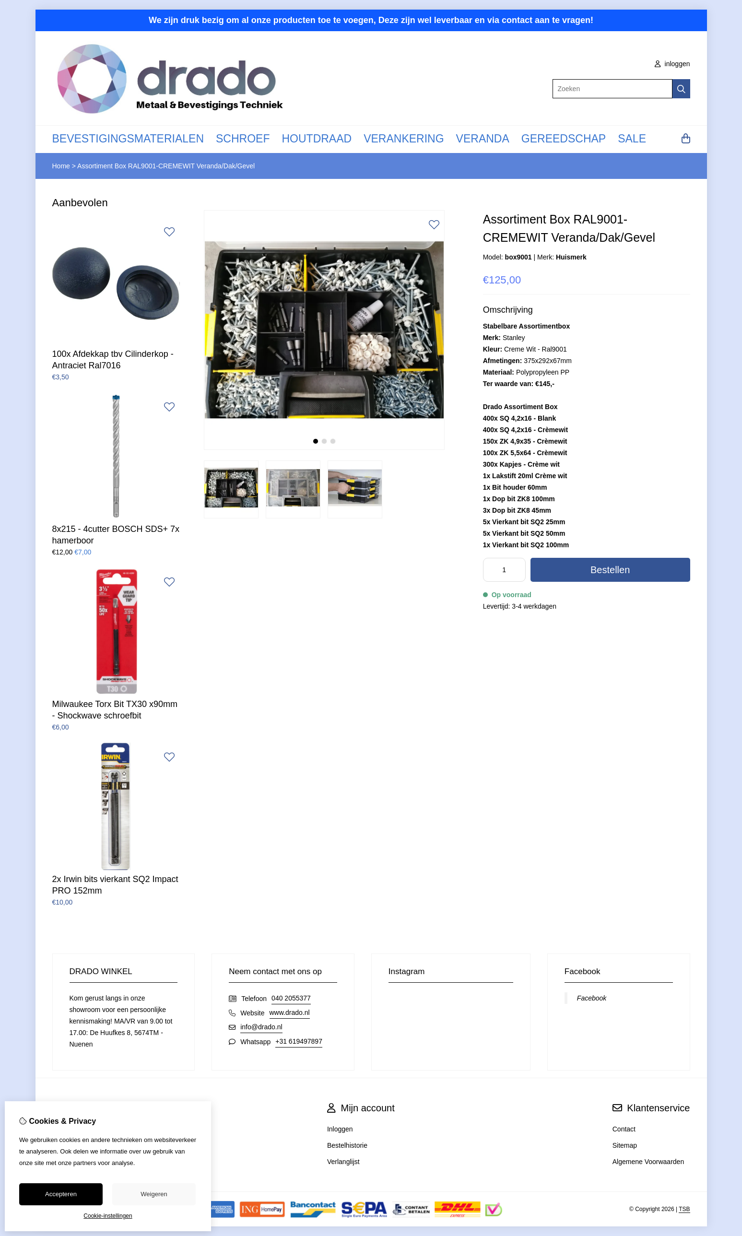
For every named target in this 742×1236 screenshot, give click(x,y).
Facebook (591, 998)
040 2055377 (291, 998)
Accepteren (61, 1194)
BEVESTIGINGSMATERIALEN (128, 138)
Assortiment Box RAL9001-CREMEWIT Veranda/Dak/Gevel (166, 166)
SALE (632, 138)
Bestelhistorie (347, 1145)
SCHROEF (243, 138)
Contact (624, 1129)
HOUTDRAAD (317, 138)
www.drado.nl (290, 1012)
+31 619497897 (298, 1041)
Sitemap (624, 1145)
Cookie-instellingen (107, 1215)
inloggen (672, 64)
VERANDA (482, 138)
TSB (684, 1209)
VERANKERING (404, 138)
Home (61, 166)
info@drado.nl (261, 1027)
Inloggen (340, 1129)
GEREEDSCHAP (563, 138)
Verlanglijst (343, 1161)
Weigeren (154, 1194)
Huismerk (571, 257)
